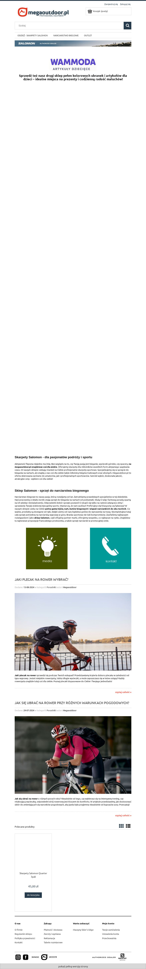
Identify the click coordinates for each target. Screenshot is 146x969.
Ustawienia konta (110, 933)
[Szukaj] (127, 25)
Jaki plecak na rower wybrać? (41, 579)
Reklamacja (49, 938)
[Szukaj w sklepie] (70, 25)
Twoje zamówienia (111, 929)
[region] (73, 187)
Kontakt (18, 942)
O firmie (18, 929)
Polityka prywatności (25, 938)
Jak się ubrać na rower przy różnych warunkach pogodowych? (72, 702)
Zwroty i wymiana (52, 933)
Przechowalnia (109, 938)
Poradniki (51, 587)
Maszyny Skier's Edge (83, 929)
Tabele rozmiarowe (53, 942)
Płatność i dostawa (53, 929)
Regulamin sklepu (23, 933)
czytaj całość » (123, 691)
